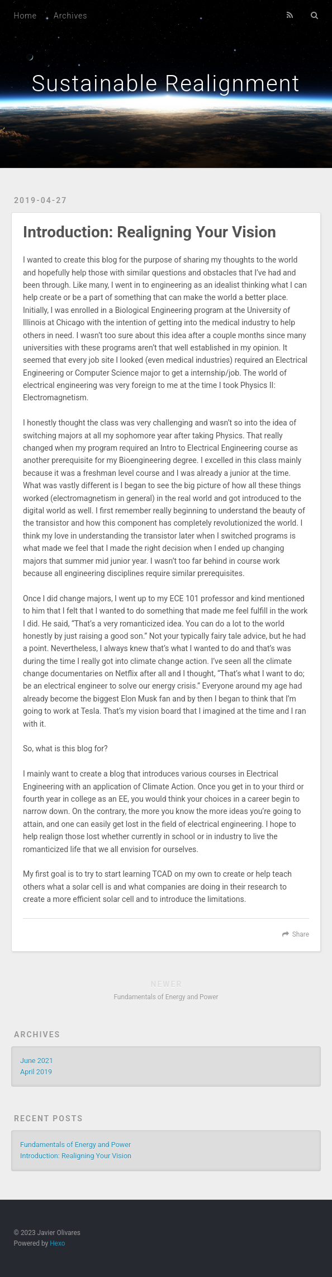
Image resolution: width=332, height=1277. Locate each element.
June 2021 (36, 1060)
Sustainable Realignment (166, 84)
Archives (70, 15)
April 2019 (36, 1072)
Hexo (57, 1243)
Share (300, 934)
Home (25, 15)
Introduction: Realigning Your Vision (75, 1156)
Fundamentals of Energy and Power (75, 1144)
